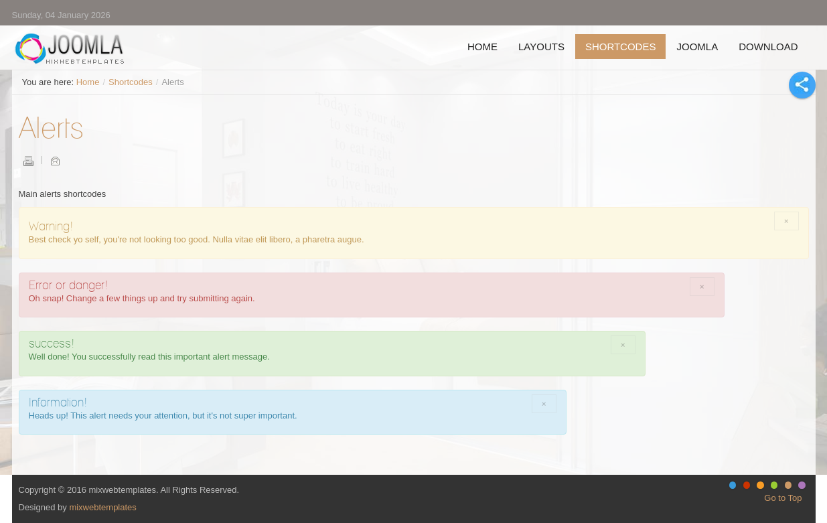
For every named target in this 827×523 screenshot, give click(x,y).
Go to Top (783, 498)
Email (55, 160)
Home (88, 82)
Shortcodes (130, 82)
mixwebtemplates (102, 507)
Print (28, 160)
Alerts (51, 127)
